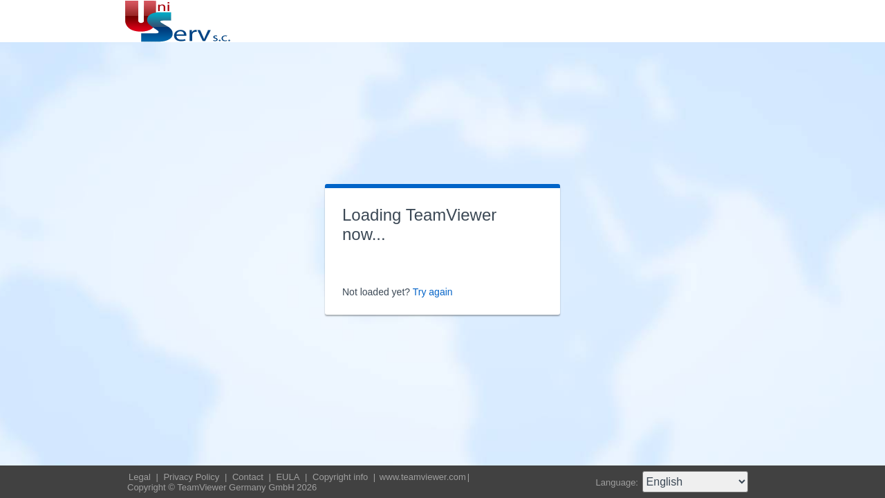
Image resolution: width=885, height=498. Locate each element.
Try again (433, 291)
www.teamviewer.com (423, 477)
